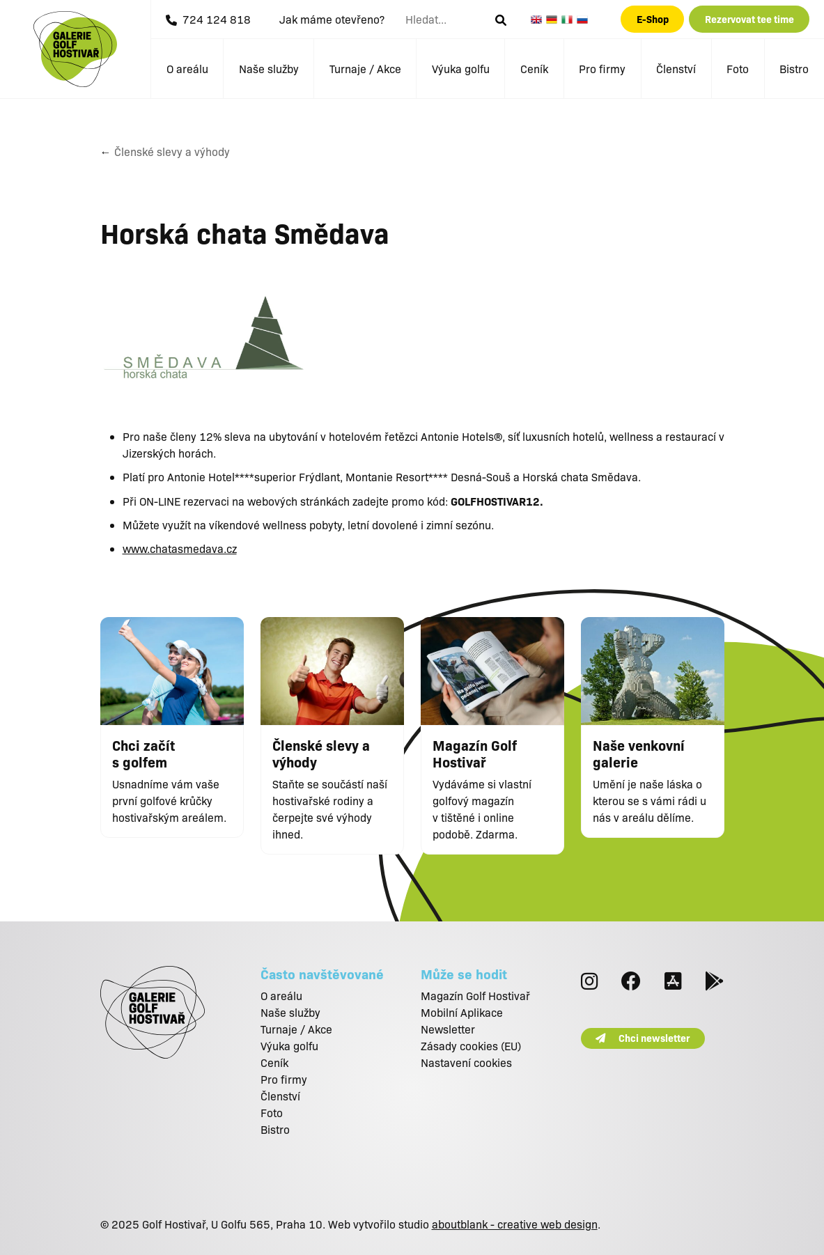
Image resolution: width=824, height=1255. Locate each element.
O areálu (187, 68)
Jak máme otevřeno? (331, 19)
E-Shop (653, 19)
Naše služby (269, 68)
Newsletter (448, 1029)
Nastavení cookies (466, 1062)
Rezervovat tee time (749, 19)
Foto (737, 68)
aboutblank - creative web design (515, 1224)
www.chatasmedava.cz (180, 548)
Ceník (534, 68)
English (538, 19)
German (553, 19)
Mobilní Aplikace (462, 1012)
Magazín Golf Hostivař (475, 995)
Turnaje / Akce (365, 68)
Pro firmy (602, 68)
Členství (676, 68)
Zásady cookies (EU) (471, 1045)
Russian (584, 19)
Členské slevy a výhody (172, 151)
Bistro (794, 68)
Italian (569, 19)
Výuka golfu (461, 68)
